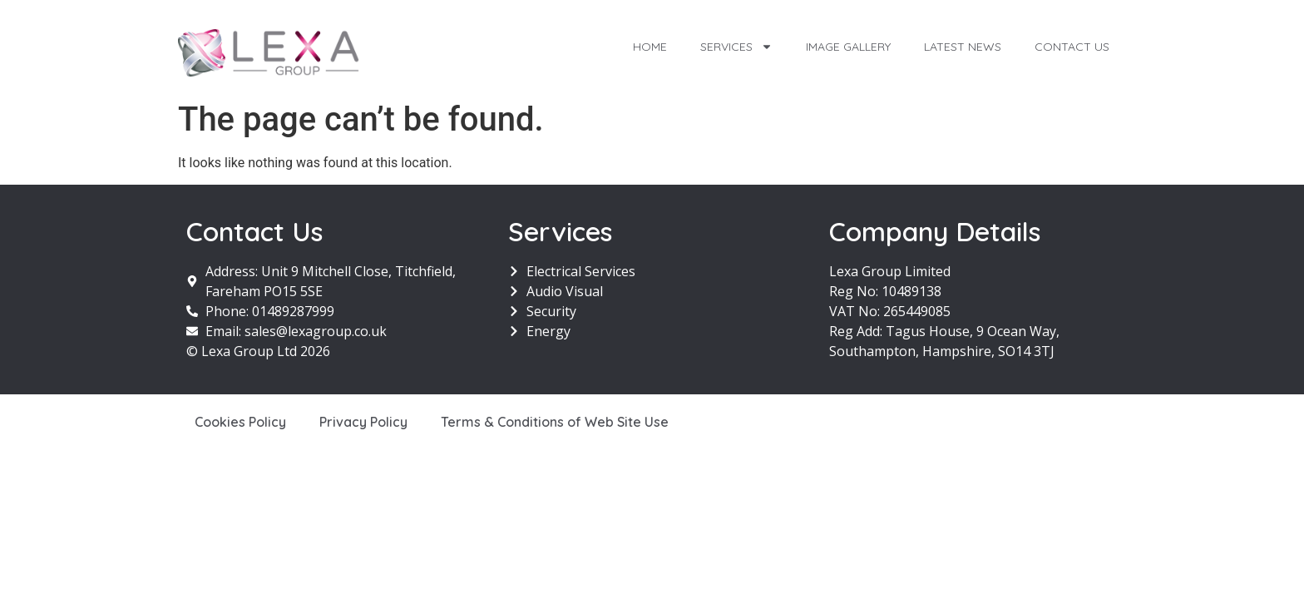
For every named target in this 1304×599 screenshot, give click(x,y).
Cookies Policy (240, 421)
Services (736, 46)
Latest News (962, 46)
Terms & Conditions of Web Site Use (555, 421)
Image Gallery (848, 46)
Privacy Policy (363, 421)
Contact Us (1072, 46)
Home (650, 46)
